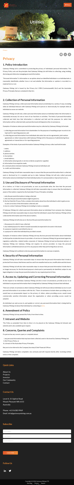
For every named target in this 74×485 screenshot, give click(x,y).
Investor (6, 377)
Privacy (36, 481)
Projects (6, 374)
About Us (7, 372)
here (43, 306)
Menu (67, 5)
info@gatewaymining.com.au (19, 413)
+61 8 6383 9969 (16, 410)
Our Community (9, 380)
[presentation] (14, 445)
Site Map (29, 481)
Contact (6, 383)
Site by (36, 483)
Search (43, 481)
